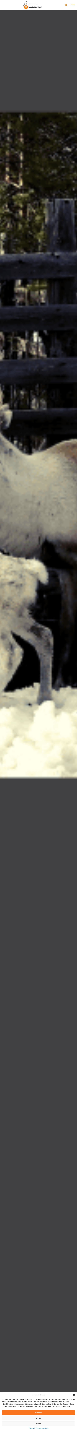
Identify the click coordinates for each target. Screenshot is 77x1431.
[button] (74, 1395)
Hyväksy (38, 1413)
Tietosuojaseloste (42, 1428)
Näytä (38, 1424)
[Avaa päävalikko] (73, 5)
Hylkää (38, 1418)
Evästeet (32, 1428)
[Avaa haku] (66, 5)
